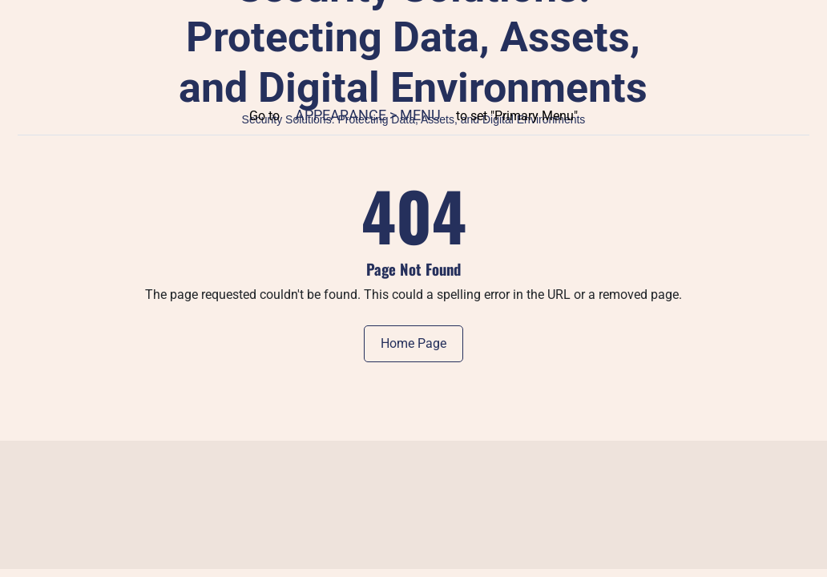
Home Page (413, 343)
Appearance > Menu (368, 115)
